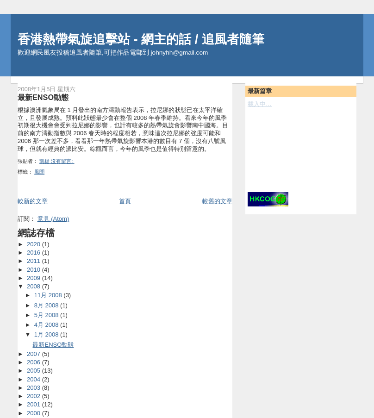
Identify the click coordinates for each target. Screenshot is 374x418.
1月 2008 (47, 334)
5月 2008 (47, 315)
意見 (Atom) (53, 218)
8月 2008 (47, 305)
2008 (34, 286)
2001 (34, 404)
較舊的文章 (217, 201)
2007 (34, 353)
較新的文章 (33, 201)
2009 (34, 278)
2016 (34, 252)
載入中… (260, 103)
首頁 (125, 201)
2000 (34, 413)
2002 (34, 396)
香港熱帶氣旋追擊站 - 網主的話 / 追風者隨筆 (141, 39)
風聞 (39, 172)
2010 (34, 269)
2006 (34, 362)
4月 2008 (47, 324)
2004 (34, 379)
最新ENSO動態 (43, 97)
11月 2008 (49, 295)
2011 (34, 260)
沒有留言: (62, 161)
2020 (34, 244)
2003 (34, 387)
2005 (34, 370)
